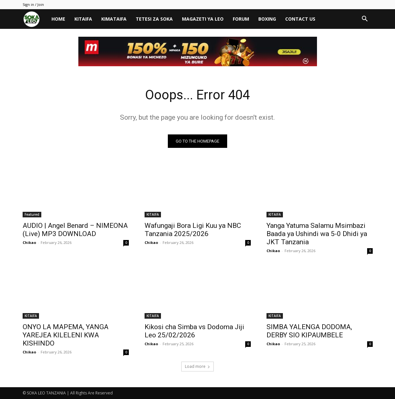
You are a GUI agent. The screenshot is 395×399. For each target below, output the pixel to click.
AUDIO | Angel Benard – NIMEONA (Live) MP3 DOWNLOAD (75, 230)
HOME (58, 19)
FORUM (241, 19)
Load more (197, 366)
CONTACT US (300, 19)
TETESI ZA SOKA (154, 19)
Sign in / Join (33, 4)
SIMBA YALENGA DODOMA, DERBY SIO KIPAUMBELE (309, 331)
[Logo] (35, 19)
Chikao (29, 242)
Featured (32, 214)
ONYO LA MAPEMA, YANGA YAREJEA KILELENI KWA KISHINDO (66, 335)
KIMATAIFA (114, 19)
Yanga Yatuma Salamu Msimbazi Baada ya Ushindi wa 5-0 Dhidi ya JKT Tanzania (317, 234)
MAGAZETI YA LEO (203, 19)
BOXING (267, 19)
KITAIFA (83, 19)
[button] (365, 19)
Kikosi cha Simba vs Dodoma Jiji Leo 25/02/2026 (194, 331)
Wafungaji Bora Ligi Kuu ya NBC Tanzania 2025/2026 (193, 230)
